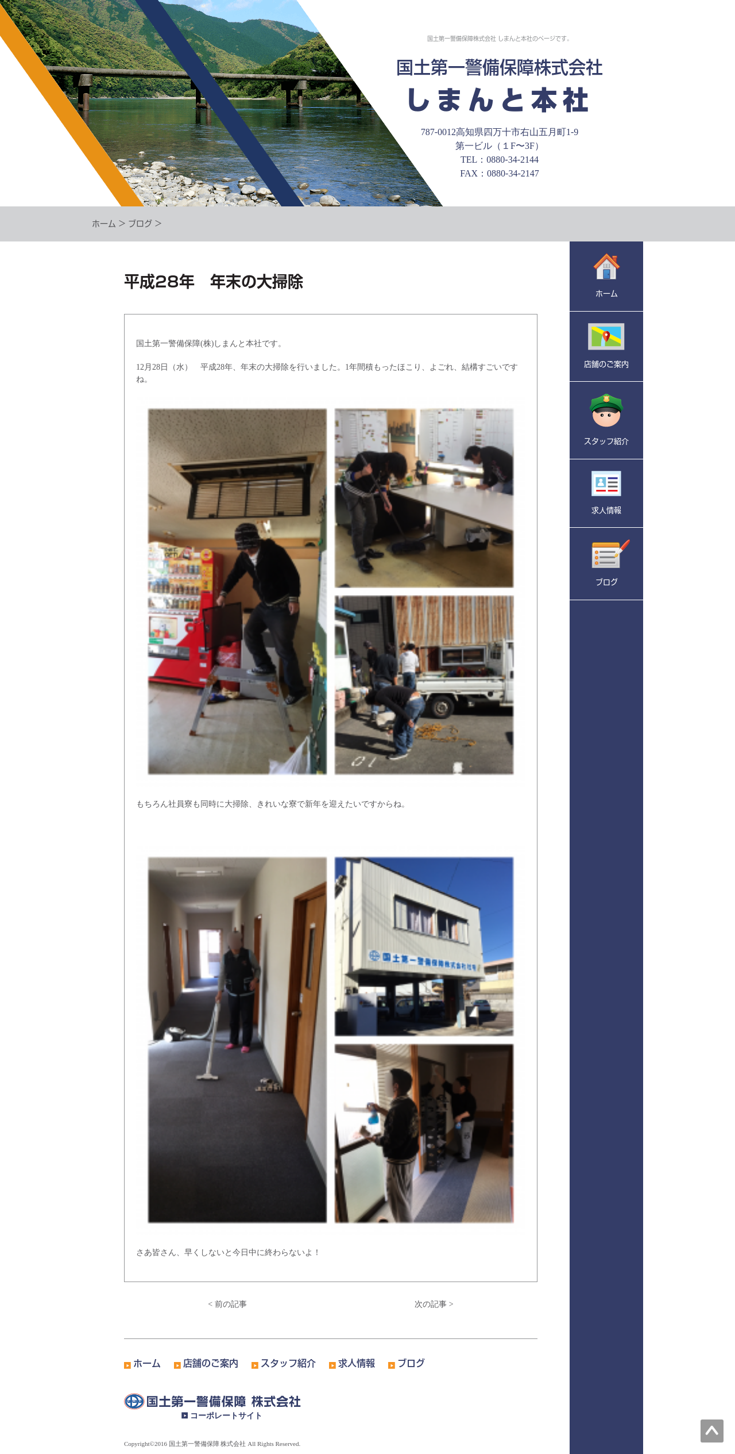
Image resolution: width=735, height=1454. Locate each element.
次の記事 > (434, 1304)
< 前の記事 (227, 1304)
